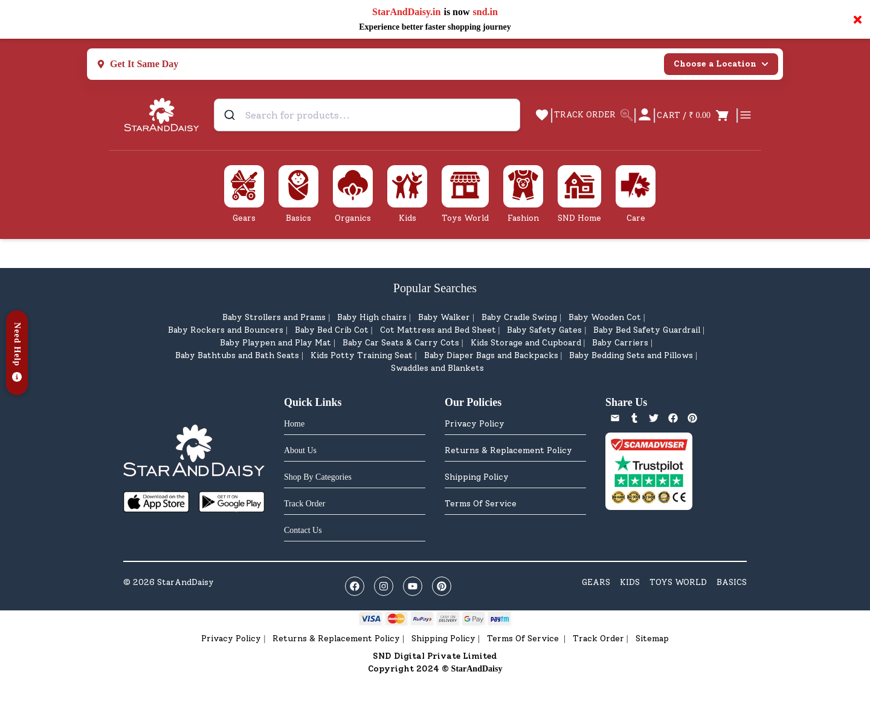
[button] (17, 352)
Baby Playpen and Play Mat (275, 343)
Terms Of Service (481, 503)
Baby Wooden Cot (605, 317)
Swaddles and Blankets (437, 368)
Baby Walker (444, 317)
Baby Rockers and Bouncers (225, 330)
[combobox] (367, 115)
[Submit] (231, 115)
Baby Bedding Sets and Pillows (631, 355)
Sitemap (652, 638)
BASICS (732, 582)
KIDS (630, 582)
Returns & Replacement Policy (508, 450)
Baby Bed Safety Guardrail (646, 330)
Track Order (598, 638)
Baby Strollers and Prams (274, 317)
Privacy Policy (474, 424)
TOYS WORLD (678, 582)
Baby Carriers (620, 343)
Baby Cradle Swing (519, 317)
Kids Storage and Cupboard (526, 343)
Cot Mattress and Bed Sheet (438, 330)
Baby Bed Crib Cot (332, 330)
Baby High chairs (372, 317)
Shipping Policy (477, 477)
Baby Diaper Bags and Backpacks (491, 355)
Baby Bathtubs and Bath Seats (237, 355)
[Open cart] (696, 115)
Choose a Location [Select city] (721, 64)
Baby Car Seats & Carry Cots (401, 343)
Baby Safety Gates (544, 330)
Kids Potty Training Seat (362, 355)
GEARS (596, 582)
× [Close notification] (857, 19)
